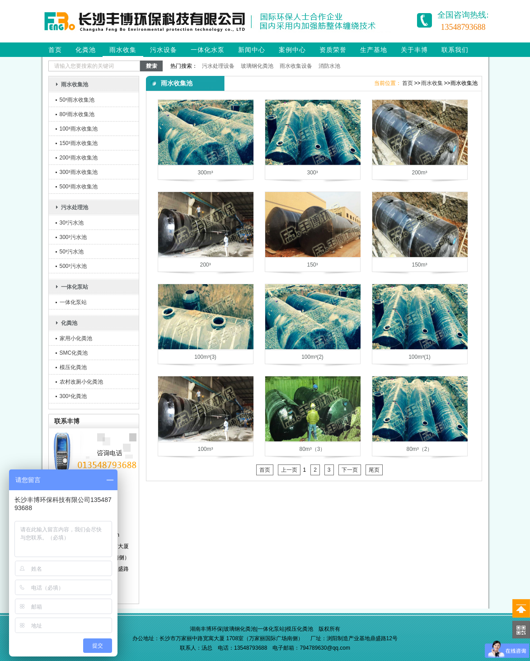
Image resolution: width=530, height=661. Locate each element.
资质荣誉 (333, 49)
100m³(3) (205, 357)
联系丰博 (67, 421)
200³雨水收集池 (79, 158)
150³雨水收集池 (79, 143)
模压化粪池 (73, 367)
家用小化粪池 (76, 338)
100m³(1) (419, 357)
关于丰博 (414, 49)
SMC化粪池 (74, 353)
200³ (205, 265)
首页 (55, 49)
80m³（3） (312, 449)
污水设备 (163, 49)
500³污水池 (73, 266)
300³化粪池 (73, 396)
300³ (312, 172)
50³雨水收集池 (77, 100)
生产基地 (373, 49)
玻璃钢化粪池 (257, 66)
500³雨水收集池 (79, 186)
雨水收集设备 (296, 66)
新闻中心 (251, 49)
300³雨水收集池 (79, 172)
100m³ (205, 449)
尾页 (374, 470)
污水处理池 (74, 207)
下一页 (350, 470)
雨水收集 (122, 49)
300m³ (205, 172)
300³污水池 (73, 237)
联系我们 (455, 49)
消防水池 (329, 66)
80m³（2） (419, 449)
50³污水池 (72, 251)
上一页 (289, 470)
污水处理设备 (218, 66)
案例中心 (292, 49)
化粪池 (85, 49)
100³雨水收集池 (79, 129)
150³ (312, 265)
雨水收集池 (74, 84)
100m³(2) (312, 357)
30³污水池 (72, 223)
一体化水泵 (208, 49)
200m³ (419, 172)
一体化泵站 (74, 287)
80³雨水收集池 (77, 114)
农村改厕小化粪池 (81, 382)
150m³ (419, 265)
